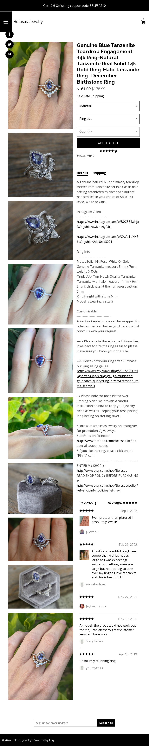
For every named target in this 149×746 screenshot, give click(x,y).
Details (82, 173)
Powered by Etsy (43, 740)
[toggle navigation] (6, 21)
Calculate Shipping (90, 96)
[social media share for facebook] (9, 34)
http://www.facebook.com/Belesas (101, 441)
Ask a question (85, 156)
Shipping (99, 173)
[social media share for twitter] (9, 44)
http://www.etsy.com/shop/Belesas (102, 470)
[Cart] (143, 22)
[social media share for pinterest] (9, 54)
